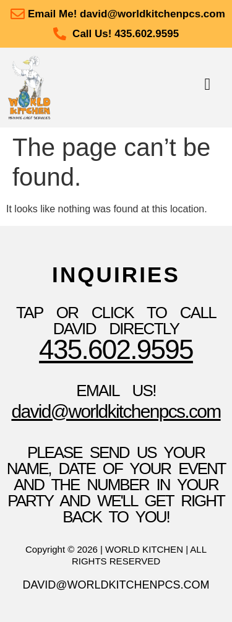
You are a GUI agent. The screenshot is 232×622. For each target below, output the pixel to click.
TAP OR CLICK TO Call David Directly (116, 320)
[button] (207, 84)
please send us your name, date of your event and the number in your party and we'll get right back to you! (116, 484)
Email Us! (115, 390)
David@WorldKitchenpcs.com (115, 411)
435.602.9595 (116, 349)
